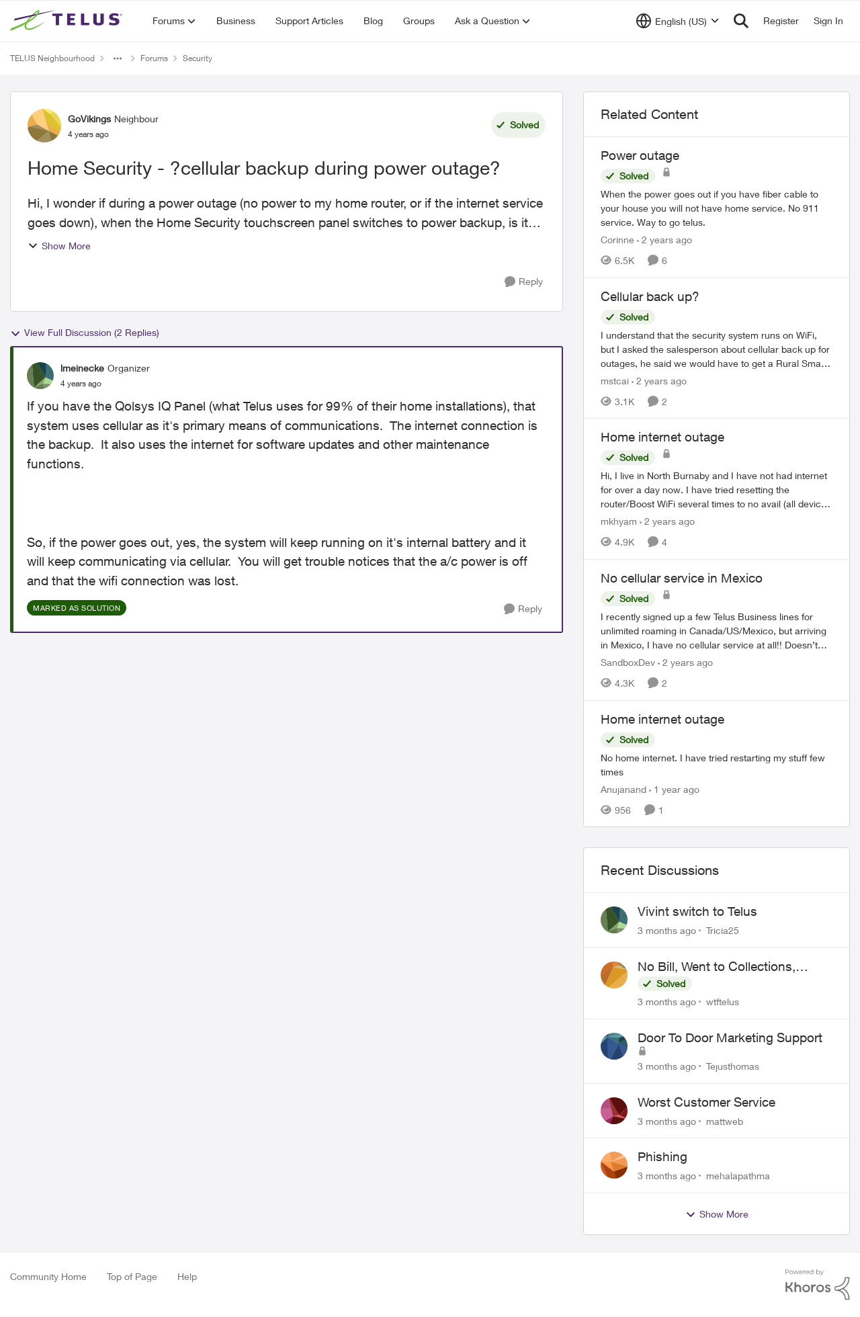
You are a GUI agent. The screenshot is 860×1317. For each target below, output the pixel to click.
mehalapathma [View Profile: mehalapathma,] (738, 1175)
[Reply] (524, 282)
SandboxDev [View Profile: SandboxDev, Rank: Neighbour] (628, 662)
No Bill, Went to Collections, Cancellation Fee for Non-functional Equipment (717, 967)
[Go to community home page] (68, 21)
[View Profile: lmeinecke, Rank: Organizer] (40, 375)
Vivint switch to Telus (697, 911)
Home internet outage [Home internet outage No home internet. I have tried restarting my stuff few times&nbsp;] (662, 719)
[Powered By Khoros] (817, 1284)
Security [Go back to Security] (197, 58)
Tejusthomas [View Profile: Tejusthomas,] (732, 1066)
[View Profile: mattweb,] (614, 1110)
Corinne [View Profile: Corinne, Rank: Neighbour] (617, 239)
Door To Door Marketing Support (730, 1037)
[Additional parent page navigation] (118, 58)
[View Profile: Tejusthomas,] (614, 1046)
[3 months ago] (667, 930)
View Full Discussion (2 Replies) (84, 333)
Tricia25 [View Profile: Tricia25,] (722, 930)
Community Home (48, 1276)
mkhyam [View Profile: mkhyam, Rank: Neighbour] (619, 521)
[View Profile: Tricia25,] (614, 919)
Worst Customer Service (706, 1102)
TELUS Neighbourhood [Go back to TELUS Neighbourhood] (52, 58)
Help (187, 1276)
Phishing (662, 1156)
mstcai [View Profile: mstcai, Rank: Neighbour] (615, 380)
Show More (59, 245)
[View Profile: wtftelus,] (614, 975)
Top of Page (132, 1276)
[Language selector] (677, 20)
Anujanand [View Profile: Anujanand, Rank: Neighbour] (623, 788)
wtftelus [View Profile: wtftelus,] (722, 1001)
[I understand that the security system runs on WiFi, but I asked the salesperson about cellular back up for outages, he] (716, 348)
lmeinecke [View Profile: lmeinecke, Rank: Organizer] (82, 368)
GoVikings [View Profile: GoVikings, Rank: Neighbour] (89, 118)
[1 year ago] (674, 788)
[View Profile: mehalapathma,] (614, 1165)
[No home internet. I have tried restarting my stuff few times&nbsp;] (716, 764)
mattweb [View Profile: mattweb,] (724, 1120)
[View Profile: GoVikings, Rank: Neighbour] (44, 125)
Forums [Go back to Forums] (154, 58)
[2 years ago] (664, 239)
